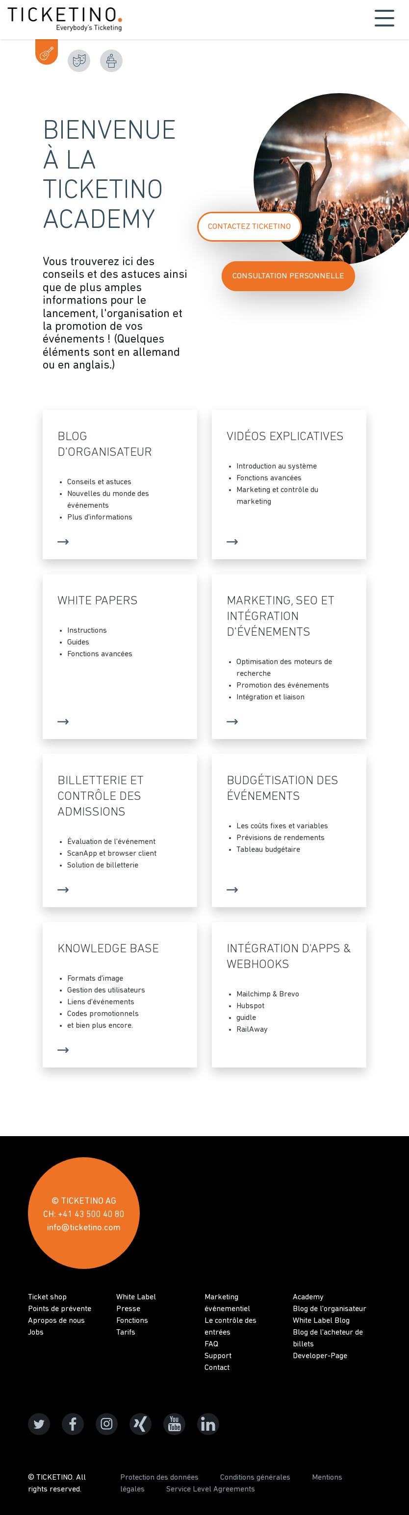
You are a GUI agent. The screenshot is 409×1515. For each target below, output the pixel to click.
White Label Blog (321, 1321)
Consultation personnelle (288, 276)
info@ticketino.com (84, 1228)
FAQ (211, 1344)
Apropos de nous (56, 1321)
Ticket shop (47, 1297)
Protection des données (159, 1478)
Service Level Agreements (210, 1489)
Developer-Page (320, 1356)
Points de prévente (59, 1309)
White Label (136, 1297)
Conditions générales (255, 1478)
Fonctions (132, 1321)
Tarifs (125, 1333)
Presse (128, 1309)
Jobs (36, 1333)
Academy (308, 1297)
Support (217, 1356)
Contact (217, 1368)
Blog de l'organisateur (329, 1309)
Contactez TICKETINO (249, 227)
